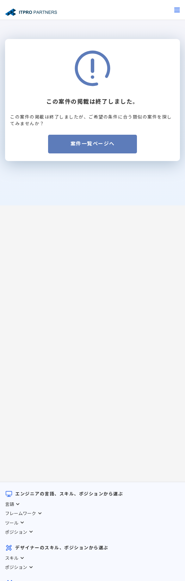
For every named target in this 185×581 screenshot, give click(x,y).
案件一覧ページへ (93, 144)
